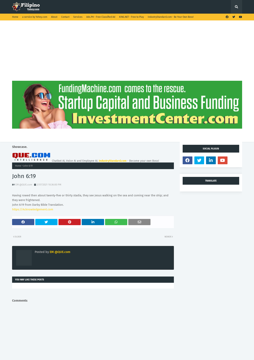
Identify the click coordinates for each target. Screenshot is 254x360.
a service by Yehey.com (34, 17)
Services (77, 17)
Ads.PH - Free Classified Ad (100, 17)
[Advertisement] (127, 53)
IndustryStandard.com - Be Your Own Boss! (171, 17)
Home (15, 17)
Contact (65, 17)
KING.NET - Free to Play (131, 17)
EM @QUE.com (23, 184)
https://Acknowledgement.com (32, 209)
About (54, 17)
